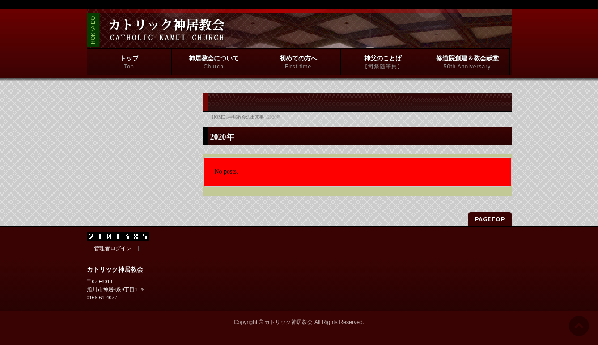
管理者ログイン (112, 248)
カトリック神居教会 (288, 322)
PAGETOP (490, 219)
